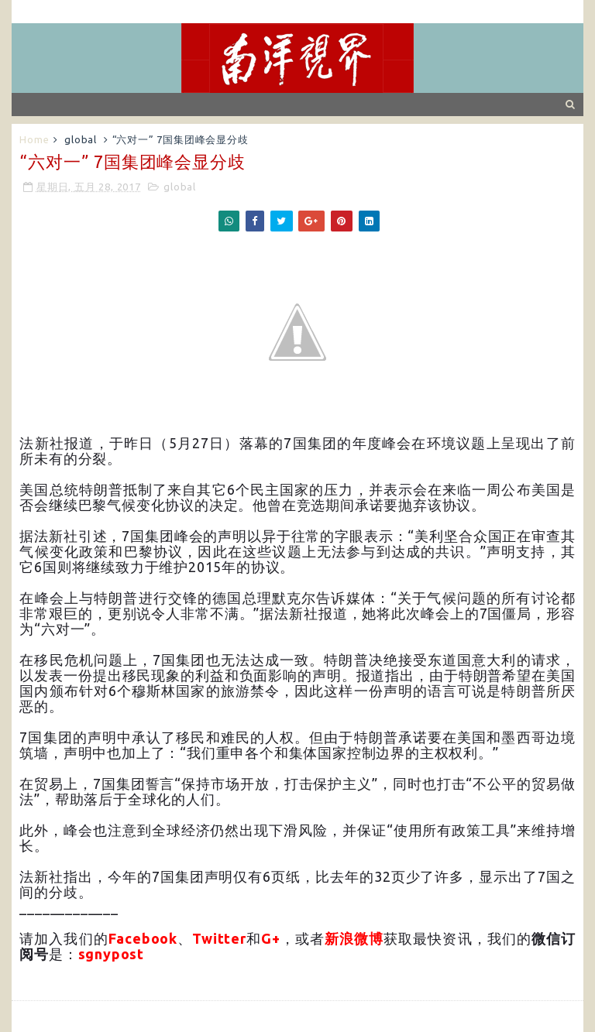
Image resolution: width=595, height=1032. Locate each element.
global (80, 139)
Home (34, 139)
